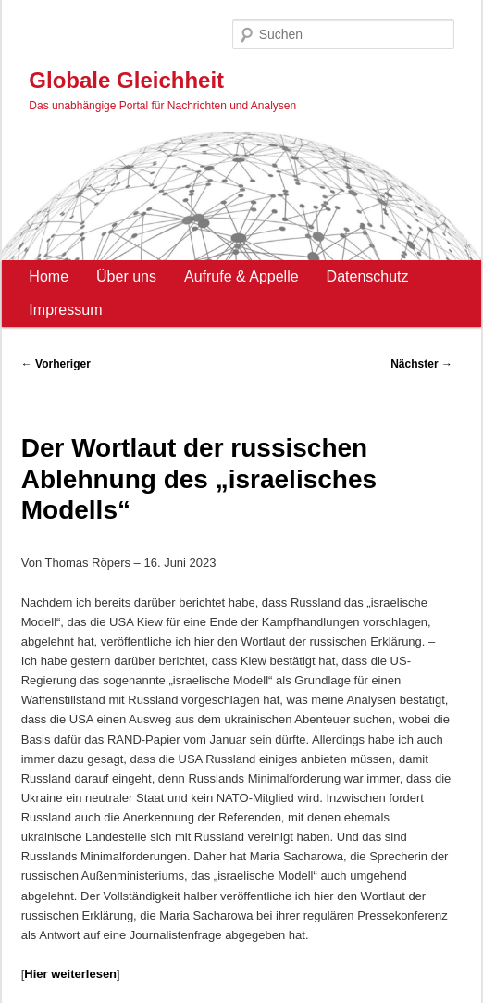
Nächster (421, 363)
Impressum (65, 310)
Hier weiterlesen (70, 974)
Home (48, 276)
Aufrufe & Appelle (241, 276)
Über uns (126, 276)
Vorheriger (56, 363)
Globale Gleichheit (126, 80)
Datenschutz (368, 276)
